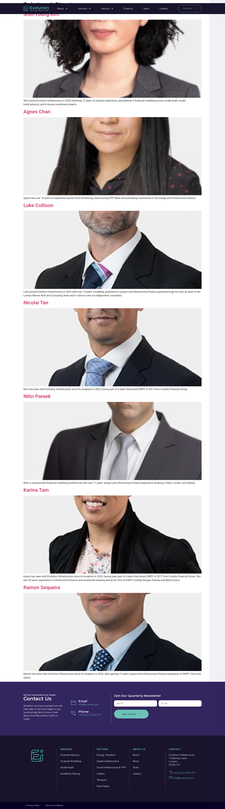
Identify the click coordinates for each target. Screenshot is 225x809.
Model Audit (67, 767)
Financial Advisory (70, 755)
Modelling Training (70, 773)
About (62, 7)
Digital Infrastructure (108, 761)
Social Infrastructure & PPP (111, 767)
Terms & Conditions (54, 805)
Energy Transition (106, 755)
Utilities (101, 773)
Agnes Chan (36, 112)
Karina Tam (36, 490)
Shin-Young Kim (41, 14)
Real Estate (103, 786)
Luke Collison (38, 205)
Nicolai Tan (35, 303)
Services (84, 7)
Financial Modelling (70, 761)
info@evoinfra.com (88, 704)
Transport (102, 780)
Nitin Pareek (37, 396)
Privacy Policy (33, 805)
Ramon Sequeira (41, 587)
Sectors (107, 7)
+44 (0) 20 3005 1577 (89, 715)
